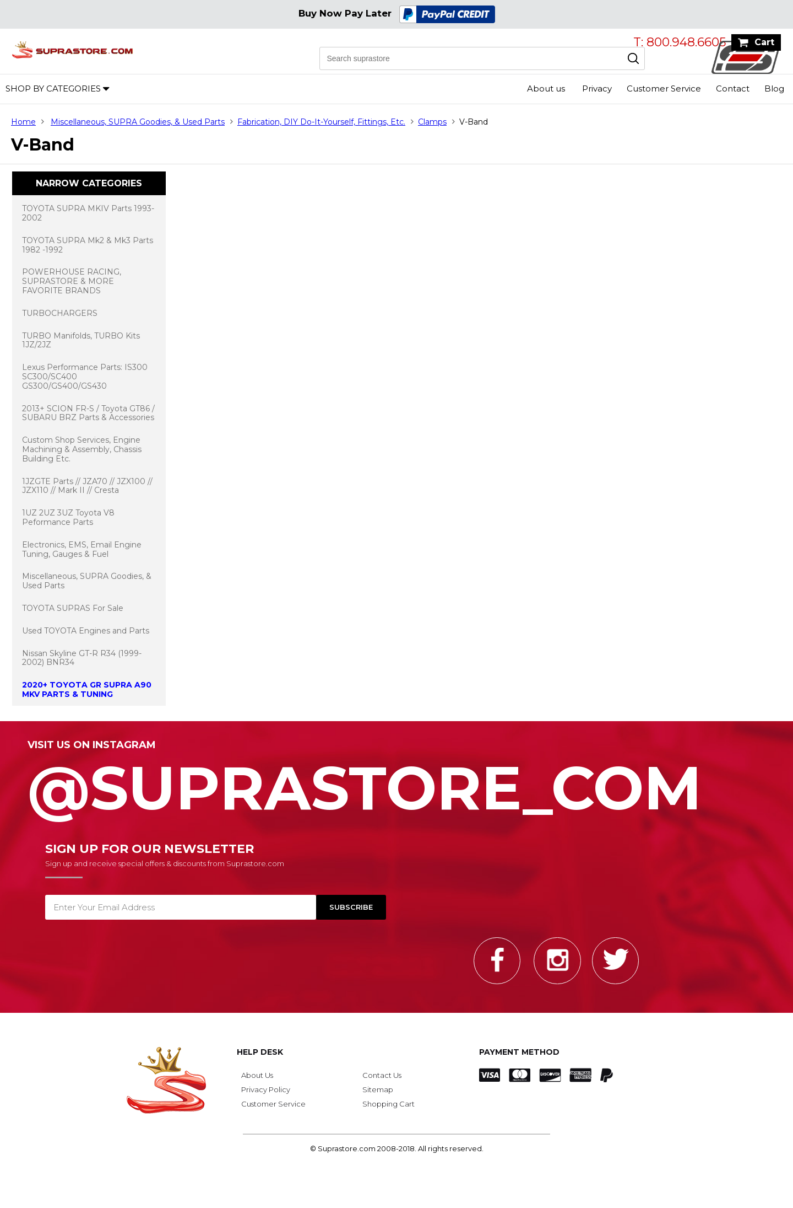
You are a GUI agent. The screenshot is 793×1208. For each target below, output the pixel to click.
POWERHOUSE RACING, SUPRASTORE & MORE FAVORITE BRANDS (71, 281)
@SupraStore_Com (396, 782)
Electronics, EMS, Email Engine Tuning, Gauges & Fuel (82, 549)
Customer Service (664, 88)
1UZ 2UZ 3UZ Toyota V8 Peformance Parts (68, 517)
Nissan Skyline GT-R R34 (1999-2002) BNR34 (82, 658)
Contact (732, 88)
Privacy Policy (265, 1089)
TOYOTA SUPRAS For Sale (72, 608)
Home (23, 122)
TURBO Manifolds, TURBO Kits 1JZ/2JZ (81, 340)
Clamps (432, 122)
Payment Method (519, 1052)
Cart (764, 42)
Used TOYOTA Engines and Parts (85, 631)
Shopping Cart (388, 1103)
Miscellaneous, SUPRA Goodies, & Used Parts (138, 122)
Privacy (597, 88)
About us (546, 88)
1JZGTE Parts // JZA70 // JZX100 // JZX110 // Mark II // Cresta (87, 486)
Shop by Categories (53, 88)
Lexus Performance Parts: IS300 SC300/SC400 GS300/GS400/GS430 (85, 376)
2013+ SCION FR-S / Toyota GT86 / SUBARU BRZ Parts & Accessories (88, 413)
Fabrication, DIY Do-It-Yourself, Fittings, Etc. (321, 122)
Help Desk (260, 1052)
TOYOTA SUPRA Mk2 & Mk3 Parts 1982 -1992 (87, 245)
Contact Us (381, 1075)
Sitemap (377, 1089)
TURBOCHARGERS (59, 313)
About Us (257, 1075)
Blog (774, 88)
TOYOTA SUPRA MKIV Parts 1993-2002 (88, 213)
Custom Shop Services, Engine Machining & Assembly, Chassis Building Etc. (82, 449)
